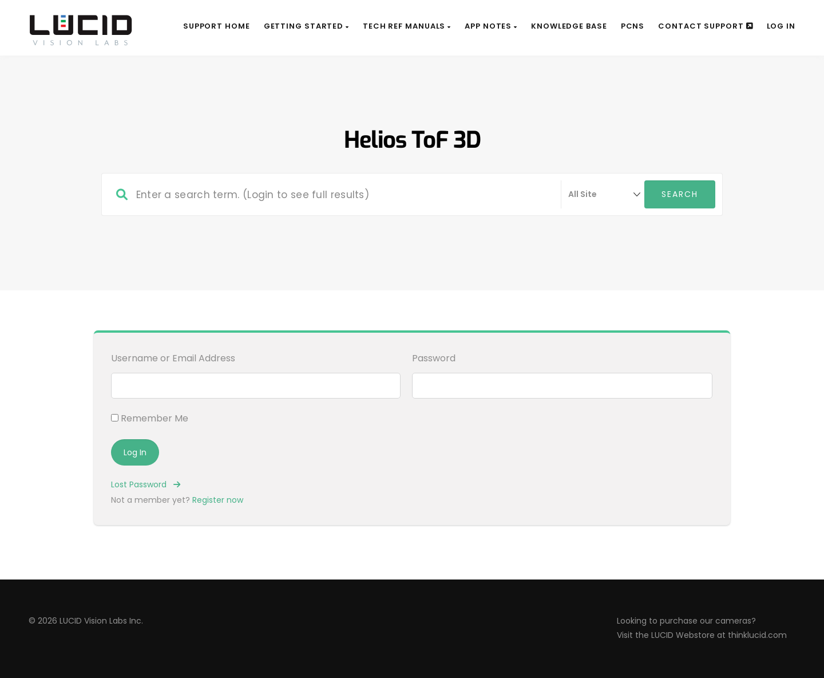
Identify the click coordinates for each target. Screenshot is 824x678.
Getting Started (306, 26)
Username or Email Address (173, 358)
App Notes (491, 26)
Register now (217, 500)
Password (433, 358)
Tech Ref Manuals (407, 26)
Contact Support (705, 26)
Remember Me (149, 418)
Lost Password (145, 484)
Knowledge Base (569, 26)
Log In (781, 26)
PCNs (633, 26)
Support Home (216, 26)
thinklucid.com (757, 635)
